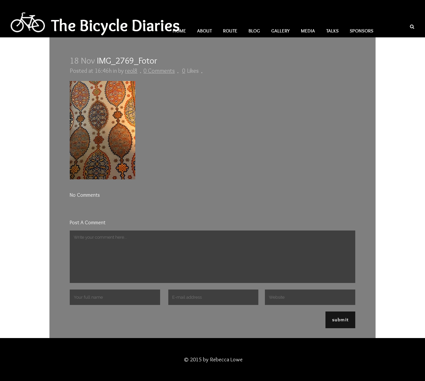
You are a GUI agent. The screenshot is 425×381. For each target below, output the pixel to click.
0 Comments (159, 70)
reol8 (131, 70)
